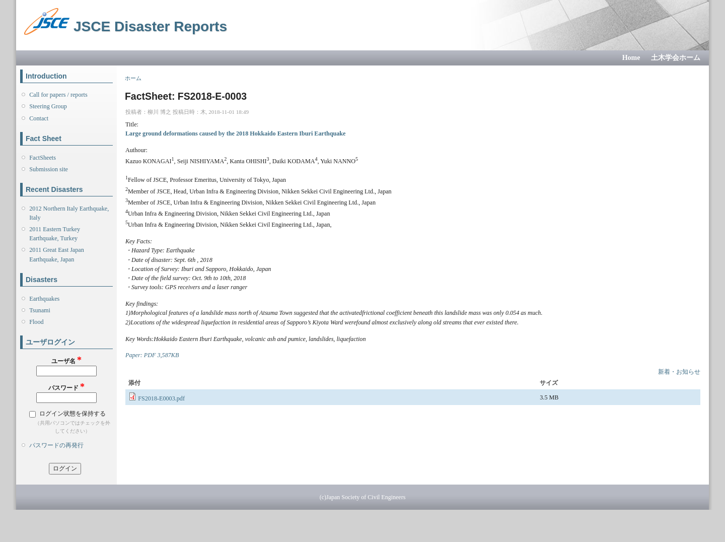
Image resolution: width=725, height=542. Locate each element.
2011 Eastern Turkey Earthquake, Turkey (54, 234)
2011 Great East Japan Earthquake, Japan (56, 254)
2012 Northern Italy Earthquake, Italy (69, 213)
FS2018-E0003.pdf (161, 398)
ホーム (133, 78)
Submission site (48, 169)
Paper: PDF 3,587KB (152, 355)
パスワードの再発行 (56, 445)
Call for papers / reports (58, 94)
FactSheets (42, 157)
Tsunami (39, 310)
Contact (38, 118)
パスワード (66, 387)
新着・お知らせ (679, 371)
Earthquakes (44, 298)
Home (631, 57)
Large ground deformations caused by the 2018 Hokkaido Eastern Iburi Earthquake (235, 133)
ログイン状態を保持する (72, 413)
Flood (36, 321)
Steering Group (48, 106)
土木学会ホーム (675, 57)
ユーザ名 (66, 360)
